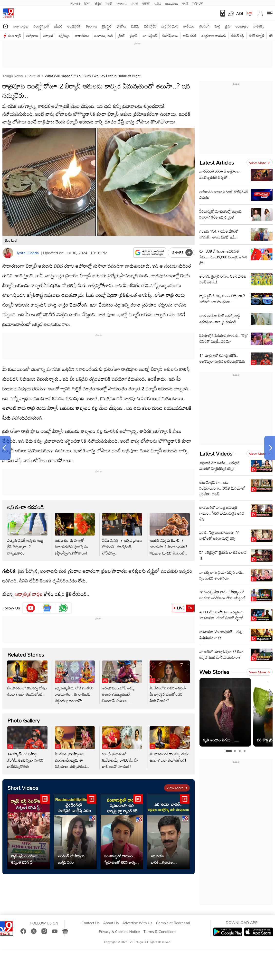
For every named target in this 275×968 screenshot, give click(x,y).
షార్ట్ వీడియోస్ (170, 26)
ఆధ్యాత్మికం (242, 26)
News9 (75, 3)
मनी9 (185, 3)
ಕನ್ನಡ (98, 3)
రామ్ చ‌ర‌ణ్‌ (189, 35)
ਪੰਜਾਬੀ (146, 3)
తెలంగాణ (91, 26)
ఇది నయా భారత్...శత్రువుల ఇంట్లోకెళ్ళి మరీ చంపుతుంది (168, 859)
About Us (111, 923)
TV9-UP (197, 3)
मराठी (108, 3)
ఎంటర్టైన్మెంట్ (41, 26)
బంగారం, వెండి (104, 35)
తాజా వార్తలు (20, 26)
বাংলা (134, 3)
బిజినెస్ (135, 26)
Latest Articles (216, 162)
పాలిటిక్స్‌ (258, 26)
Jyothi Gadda (27, 252)
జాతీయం (188, 26)
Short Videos (22, 788)
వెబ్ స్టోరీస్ (150, 26)
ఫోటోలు (121, 26)
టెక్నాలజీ (48, 35)
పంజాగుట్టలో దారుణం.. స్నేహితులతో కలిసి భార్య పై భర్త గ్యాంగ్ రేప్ (121, 859)
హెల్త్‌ (217, 26)
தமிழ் (157, 3)
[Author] (7, 252)
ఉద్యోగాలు (32, 35)
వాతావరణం (82, 35)
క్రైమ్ (227, 26)
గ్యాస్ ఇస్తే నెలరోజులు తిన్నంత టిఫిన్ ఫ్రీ (24, 859)
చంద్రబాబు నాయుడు (213, 35)
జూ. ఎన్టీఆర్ (150, 35)
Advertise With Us (137, 923)
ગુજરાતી (121, 3)
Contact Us (90, 923)
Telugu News (12, 75)
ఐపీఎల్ (58, 26)
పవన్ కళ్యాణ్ (256, 35)
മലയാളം (171, 3)
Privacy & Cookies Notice (119, 931)
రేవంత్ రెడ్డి (237, 35)
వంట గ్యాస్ (14, 35)
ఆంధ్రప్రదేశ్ (74, 26)
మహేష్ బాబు (170, 35)
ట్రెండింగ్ (204, 26)
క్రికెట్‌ (121, 35)
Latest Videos (215, 453)
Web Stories (214, 672)
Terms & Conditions (159, 931)
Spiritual (33, 75)
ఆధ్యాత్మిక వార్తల (29, 594)
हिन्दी (87, 3)
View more (177, 787)
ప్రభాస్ (133, 35)
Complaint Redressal (173, 923)
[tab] (229, 751)
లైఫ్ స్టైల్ (107, 26)
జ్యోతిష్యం (64, 35)
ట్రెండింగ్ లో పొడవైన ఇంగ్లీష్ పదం (71, 859)
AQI (239, 13)
